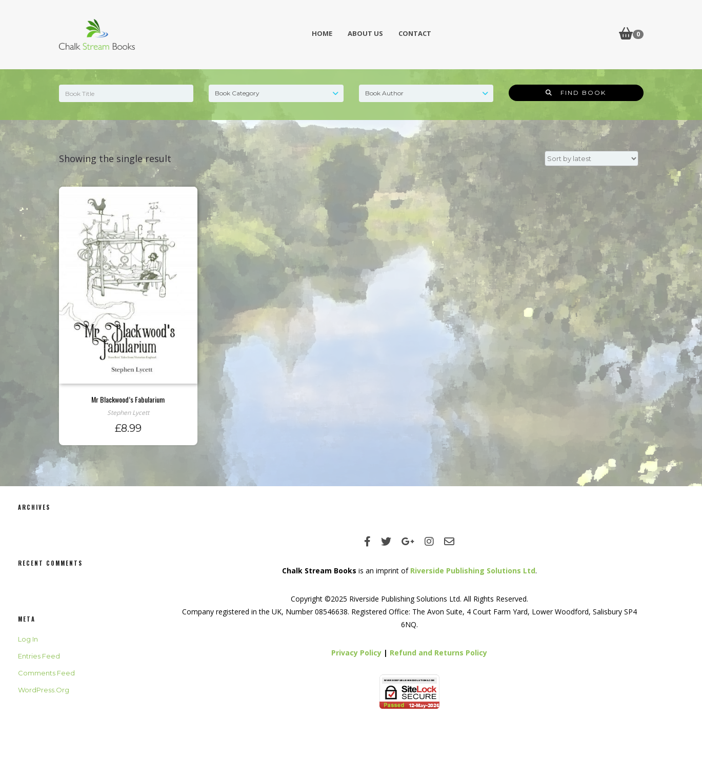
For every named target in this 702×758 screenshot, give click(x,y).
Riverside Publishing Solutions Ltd (472, 570)
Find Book (576, 92)
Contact (414, 33)
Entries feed (39, 656)
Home (322, 33)
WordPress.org (43, 690)
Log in (28, 639)
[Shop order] (591, 158)
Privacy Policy (356, 652)
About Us (365, 33)
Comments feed (46, 673)
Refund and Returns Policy (438, 652)
